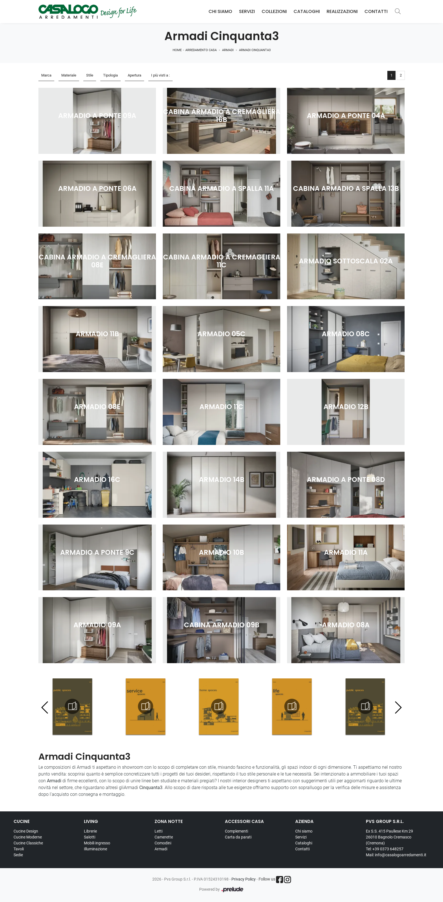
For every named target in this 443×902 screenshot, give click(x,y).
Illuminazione (95, 849)
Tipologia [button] (110, 75)
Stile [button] (89, 75)
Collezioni (274, 11)
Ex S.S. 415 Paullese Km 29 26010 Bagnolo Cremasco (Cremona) (389, 837)
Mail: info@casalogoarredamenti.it (396, 855)
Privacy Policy (243, 879)
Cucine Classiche (28, 843)
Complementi (236, 831)
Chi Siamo (220, 11)
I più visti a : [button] (160, 75)
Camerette (164, 837)
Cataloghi (307, 11)
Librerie (90, 831)
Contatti (376, 11)
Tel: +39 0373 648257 (384, 849)
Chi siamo (303, 831)
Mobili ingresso (97, 843)
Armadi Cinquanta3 (255, 50)
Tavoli (19, 849)
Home (177, 50)
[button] (398, 707)
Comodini (163, 843)
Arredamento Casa (201, 50)
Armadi (228, 50)
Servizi (247, 11)
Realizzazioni (342, 11)
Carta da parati (238, 837)
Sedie (18, 855)
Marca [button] (46, 75)
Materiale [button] (68, 75)
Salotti (89, 837)
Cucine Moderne (28, 837)
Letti (158, 831)
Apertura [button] (134, 75)
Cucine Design (26, 831)
